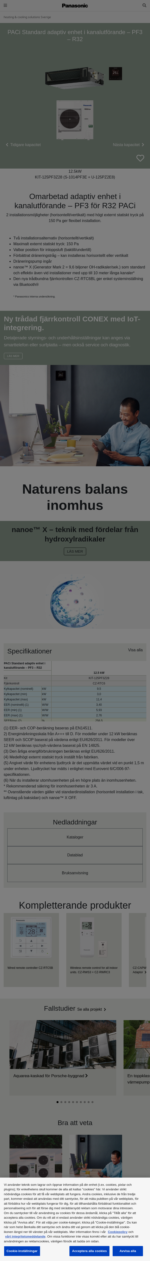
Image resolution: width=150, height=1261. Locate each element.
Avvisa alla (127, 1251)
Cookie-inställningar (22, 1251)
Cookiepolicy (117, 1232)
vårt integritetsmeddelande (25, 1236)
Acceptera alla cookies (89, 1251)
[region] (75, 1219)
